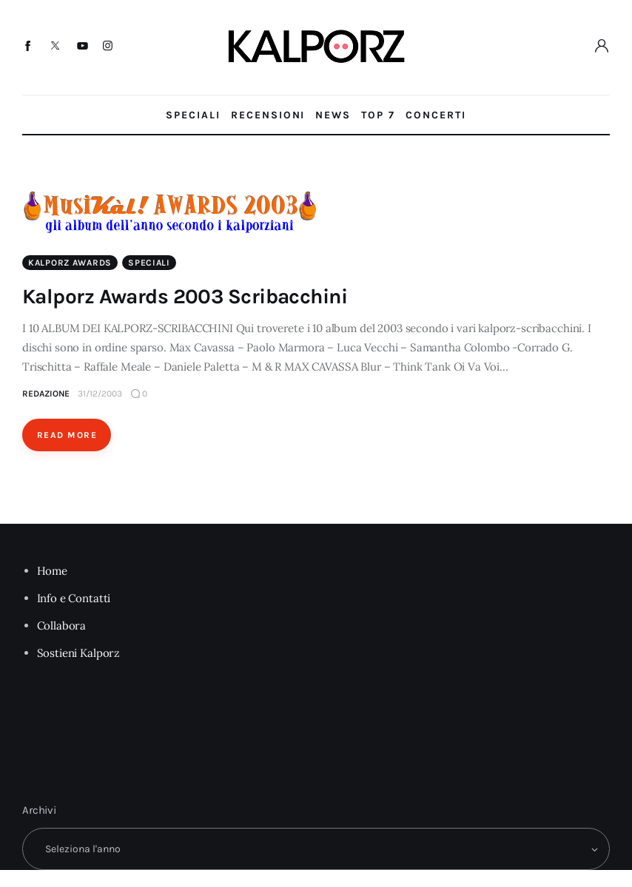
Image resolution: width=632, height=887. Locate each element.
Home (52, 571)
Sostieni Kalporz (79, 653)
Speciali (149, 262)
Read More (67, 435)
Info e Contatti (74, 598)
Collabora (62, 625)
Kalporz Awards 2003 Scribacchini (184, 296)
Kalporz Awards (70, 262)
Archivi (39, 810)
